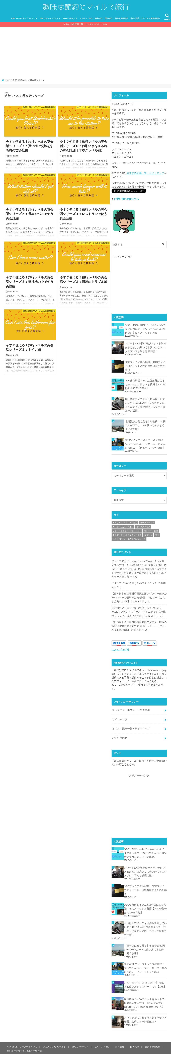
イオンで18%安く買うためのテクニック (134, 580)
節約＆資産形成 (121, 21)
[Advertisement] (85, 56)
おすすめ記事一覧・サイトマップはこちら (86, 27)
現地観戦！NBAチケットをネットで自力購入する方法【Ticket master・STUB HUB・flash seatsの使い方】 (145, 991)
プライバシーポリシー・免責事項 (131, 705)
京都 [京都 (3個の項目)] (157, 533)
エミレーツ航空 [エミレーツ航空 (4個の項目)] (130, 521)
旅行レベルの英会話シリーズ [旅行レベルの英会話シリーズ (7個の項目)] (132, 537)
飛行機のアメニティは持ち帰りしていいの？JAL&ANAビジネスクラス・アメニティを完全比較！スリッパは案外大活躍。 (145, 405)
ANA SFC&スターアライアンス (24, 21)
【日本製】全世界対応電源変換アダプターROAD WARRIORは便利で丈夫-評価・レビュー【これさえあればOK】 (139, 594)
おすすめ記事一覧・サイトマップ (145, 175)
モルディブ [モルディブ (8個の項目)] (118, 533)
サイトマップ (119, 714)
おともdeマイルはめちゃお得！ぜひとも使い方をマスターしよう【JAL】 (145, 973)
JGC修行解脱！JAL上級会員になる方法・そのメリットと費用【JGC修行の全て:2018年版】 (146, 385)
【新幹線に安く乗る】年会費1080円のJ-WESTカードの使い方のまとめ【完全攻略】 (145, 424)
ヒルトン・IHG (86, 21)
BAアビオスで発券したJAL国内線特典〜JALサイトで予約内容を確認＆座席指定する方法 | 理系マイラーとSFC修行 (139, 570)
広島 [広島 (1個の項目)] (115, 537)
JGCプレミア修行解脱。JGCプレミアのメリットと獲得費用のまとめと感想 (145, 367)
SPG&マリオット (70, 21)
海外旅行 (98, 21)
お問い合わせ (119, 732)
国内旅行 (108, 21)
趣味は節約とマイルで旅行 (131, 1048)
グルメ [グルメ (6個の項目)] (130, 525)
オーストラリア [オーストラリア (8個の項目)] (147, 521)
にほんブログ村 (120, 645)
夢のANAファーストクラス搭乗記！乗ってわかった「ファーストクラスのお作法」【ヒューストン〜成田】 (145, 442)
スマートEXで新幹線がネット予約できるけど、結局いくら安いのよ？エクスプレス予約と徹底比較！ (145, 349)
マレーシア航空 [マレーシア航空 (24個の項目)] (151, 529)
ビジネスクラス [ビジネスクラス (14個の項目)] (143, 525)
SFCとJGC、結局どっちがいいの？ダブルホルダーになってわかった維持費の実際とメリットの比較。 (145, 331)
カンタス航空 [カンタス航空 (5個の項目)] (119, 525)
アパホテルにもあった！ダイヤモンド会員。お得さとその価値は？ (145, 1007)
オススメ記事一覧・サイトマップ (131, 723)
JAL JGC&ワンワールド (50, 21)
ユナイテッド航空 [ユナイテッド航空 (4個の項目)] (133, 533)
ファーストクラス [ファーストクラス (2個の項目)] (121, 529)
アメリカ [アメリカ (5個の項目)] (117, 521)
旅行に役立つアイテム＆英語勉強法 (145, 21)
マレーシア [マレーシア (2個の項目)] (136, 529)
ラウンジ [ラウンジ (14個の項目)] (148, 533)
